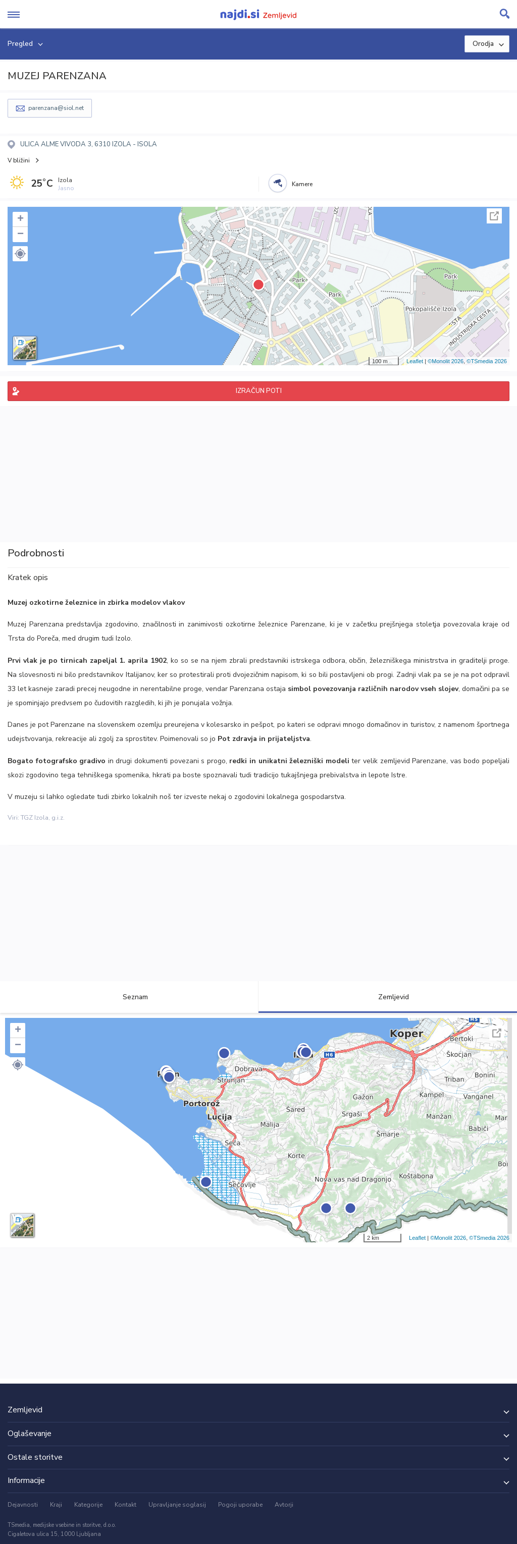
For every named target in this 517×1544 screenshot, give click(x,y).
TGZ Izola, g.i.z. (43, 817)
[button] (20, 253)
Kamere (302, 184)
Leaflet (414, 361)
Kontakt (125, 1505)
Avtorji (284, 1505)
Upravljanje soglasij (177, 1505)
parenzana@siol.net (56, 108)
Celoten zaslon (494, 215)
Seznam (129, 997)
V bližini (19, 160)
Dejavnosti (23, 1505)
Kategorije (88, 1505)
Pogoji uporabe (240, 1505)
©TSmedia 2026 (487, 361)
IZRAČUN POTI (259, 390)
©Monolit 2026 (445, 361)
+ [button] (20, 219)
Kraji (56, 1505)
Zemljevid (388, 997)
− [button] (20, 234)
